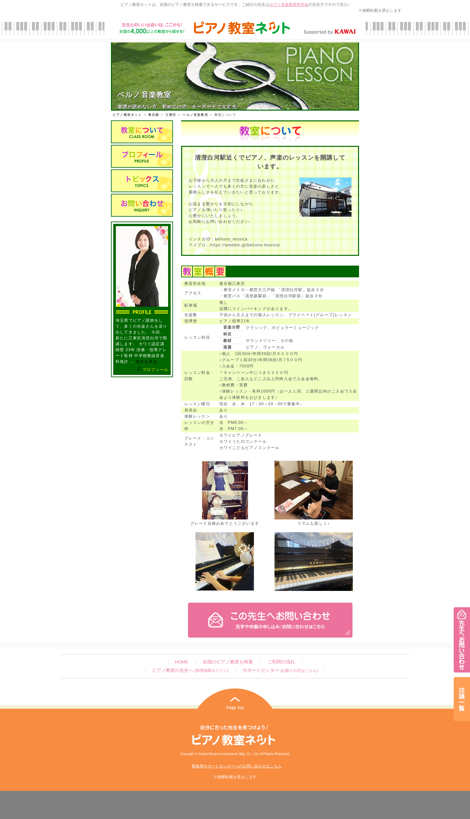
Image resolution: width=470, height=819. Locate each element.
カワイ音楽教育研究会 (288, 4)
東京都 (153, 114)
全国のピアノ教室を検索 (228, 661)
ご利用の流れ (281, 661)
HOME (181, 661)
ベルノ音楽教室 (195, 114)
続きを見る (146, 361)
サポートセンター (280, 670)
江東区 (171, 114)
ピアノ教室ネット (127, 114)
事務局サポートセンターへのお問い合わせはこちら (237, 766)
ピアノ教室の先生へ (190, 670)
